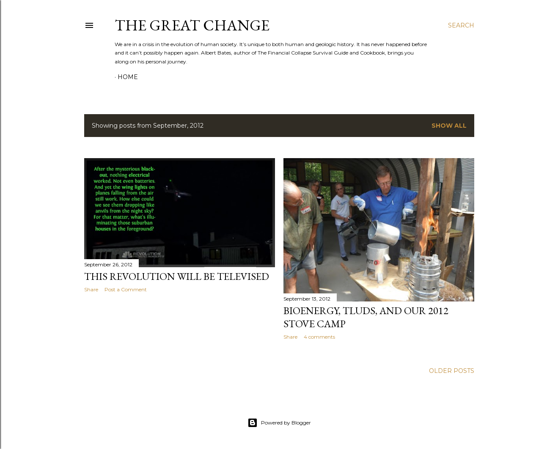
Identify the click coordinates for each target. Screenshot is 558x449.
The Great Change (192, 25)
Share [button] (91, 289)
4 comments (319, 337)
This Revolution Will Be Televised (176, 276)
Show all (449, 125)
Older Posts (451, 371)
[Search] (461, 25)
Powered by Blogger (279, 423)
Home (128, 77)
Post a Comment (125, 289)
